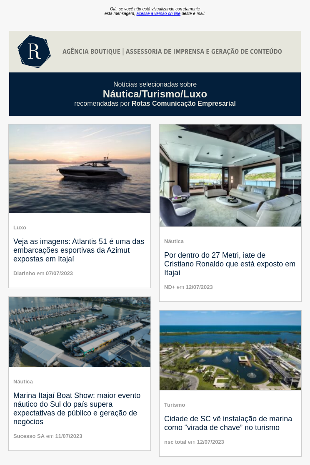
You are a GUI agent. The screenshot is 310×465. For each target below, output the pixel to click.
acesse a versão (159, 13)
